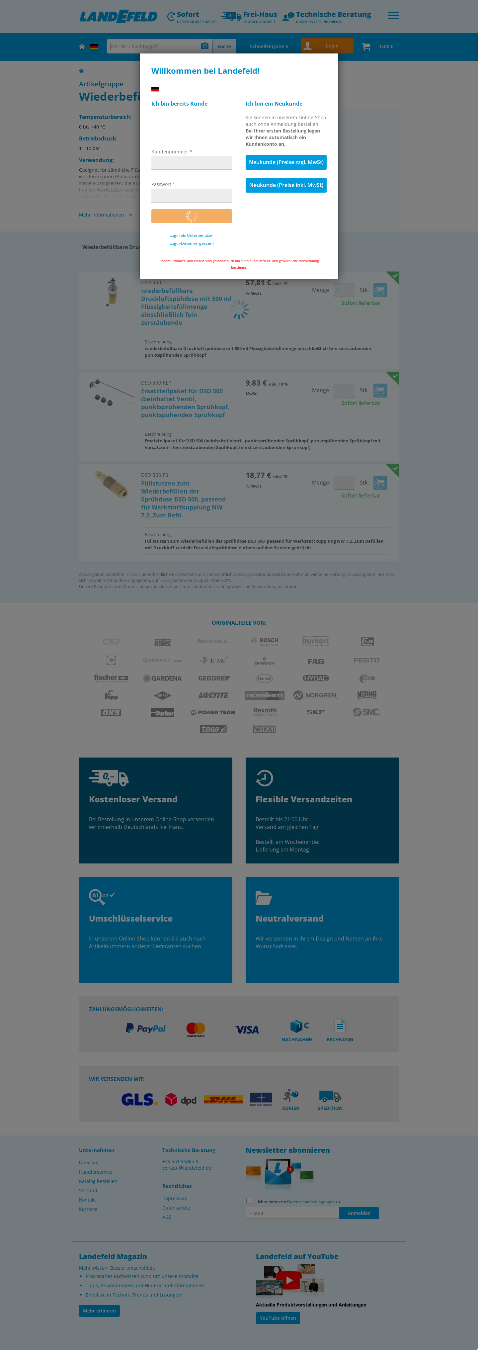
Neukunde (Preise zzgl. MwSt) (286, 162)
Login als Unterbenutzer (192, 235)
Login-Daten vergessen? (192, 243)
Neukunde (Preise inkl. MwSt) (286, 185)
